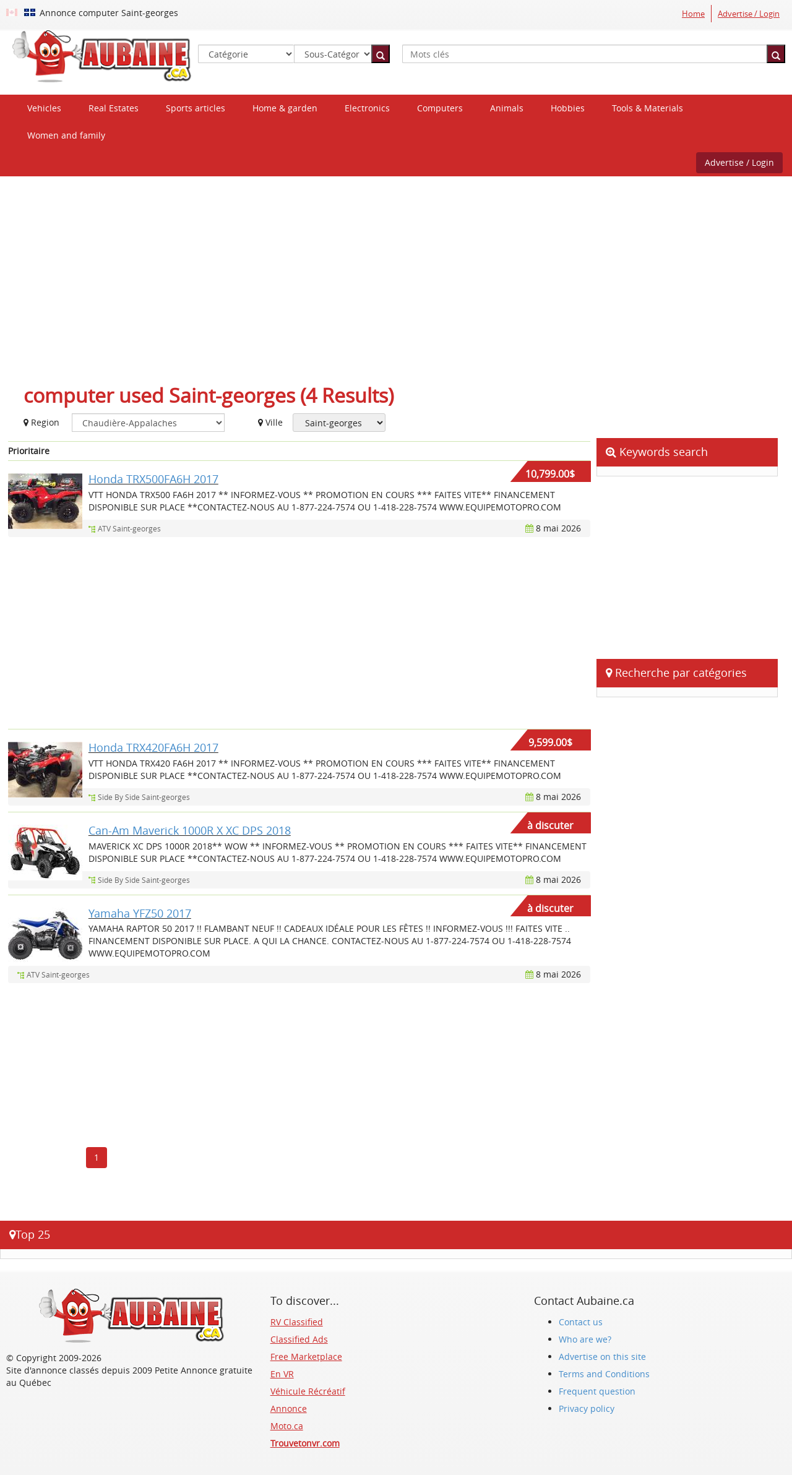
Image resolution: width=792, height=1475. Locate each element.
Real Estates (113, 108)
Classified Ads (299, 1339)
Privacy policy (586, 1408)
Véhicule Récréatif (307, 1391)
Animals (506, 108)
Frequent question (597, 1391)
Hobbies (568, 108)
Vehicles (44, 108)
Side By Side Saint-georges (144, 797)
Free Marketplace (306, 1356)
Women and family (66, 135)
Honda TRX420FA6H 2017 (153, 747)
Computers (440, 108)
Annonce (288, 1408)
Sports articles (195, 108)
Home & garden (284, 108)
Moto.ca (286, 1426)
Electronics (367, 108)
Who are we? (585, 1339)
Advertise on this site (602, 1356)
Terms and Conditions (604, 1374)
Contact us (581, 1322)
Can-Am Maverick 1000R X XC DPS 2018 (189, 830)
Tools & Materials (647, 108)
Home (693, 13)
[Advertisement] (396, 275)
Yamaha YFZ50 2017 (139, 913)
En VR (282, 1374)
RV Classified (296, 1322)
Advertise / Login (749, 13)
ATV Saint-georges (129, 528)
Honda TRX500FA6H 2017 (153, 478)
